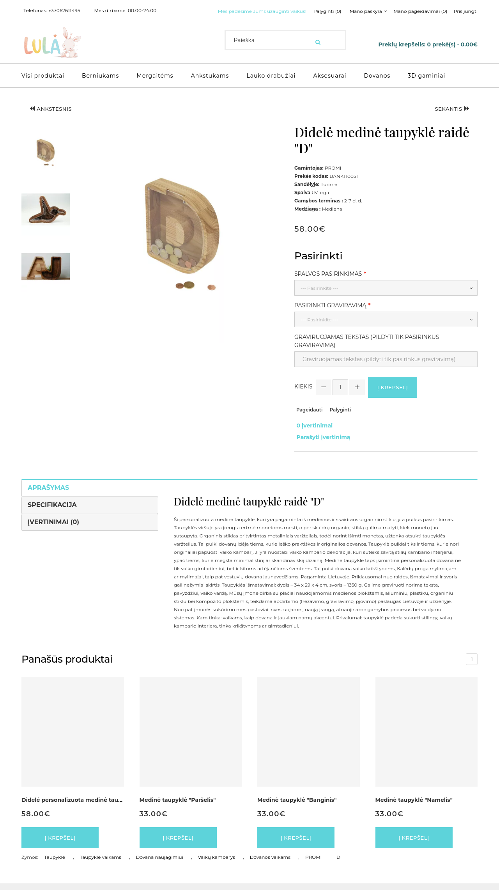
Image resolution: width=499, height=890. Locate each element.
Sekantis (449, 118)
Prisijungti (379, 21)
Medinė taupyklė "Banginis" (296, 804)
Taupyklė (54, 864)
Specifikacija (52, 508)
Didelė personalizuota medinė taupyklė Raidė (86, 804)
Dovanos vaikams (270, 864)
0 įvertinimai (312, 434)
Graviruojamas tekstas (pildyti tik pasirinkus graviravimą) (366, 349)
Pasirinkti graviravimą (330, 313)
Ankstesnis (54, 118)
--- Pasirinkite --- (319, 297)
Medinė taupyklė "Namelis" (414, 804)
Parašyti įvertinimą (321, 443)
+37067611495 (64, 10)
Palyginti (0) (237, 21)
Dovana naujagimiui (159, 864)
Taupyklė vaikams (100, 864)
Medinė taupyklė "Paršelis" (178, 804)
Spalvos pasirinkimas (328, 282)
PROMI (313, 864)
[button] (45, 161)
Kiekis (303, 396)
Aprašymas (48, 491)
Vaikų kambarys (216, 864)
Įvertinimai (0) (53, 526)
